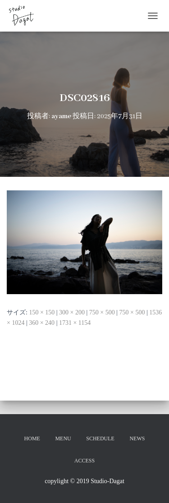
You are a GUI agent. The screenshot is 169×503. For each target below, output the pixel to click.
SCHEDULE (100, 438)
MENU (63, 438)
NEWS (137, 438)
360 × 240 (42, 322)
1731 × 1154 (75, 322)
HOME (32, 438)
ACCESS (84, 460)
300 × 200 (72, 312)
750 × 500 (102, 312)
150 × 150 (42, 312)
